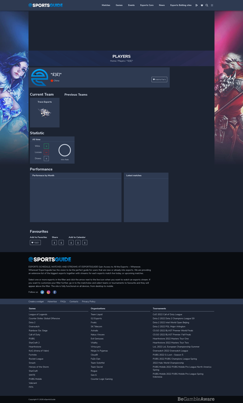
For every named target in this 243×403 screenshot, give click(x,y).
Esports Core (146, 5)
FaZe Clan (95, 358)
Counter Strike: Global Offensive (44, 318)
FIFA (31, 387)
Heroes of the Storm (39, 366)
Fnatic (94, 322)
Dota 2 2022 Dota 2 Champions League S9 (173, 318)
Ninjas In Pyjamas (99, 350)
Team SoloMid (97, 362)
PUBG (32, 338)
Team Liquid (96, 314)
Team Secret (97, 366)
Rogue (94, 370)
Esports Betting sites (181, 5)
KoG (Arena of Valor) (39, 350)
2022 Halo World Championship (168, 362)
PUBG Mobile (35, 379)
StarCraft (33, 370)
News (162, 5)
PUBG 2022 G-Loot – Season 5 (168, 354)
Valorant (33, 383)
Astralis (94, 330)
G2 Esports (96, 318)
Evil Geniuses (97, 338)
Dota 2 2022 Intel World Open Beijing (171, 322)
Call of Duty (34, 334)
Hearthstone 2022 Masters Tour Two (171, 342)
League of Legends (38, 314)
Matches (106, 5)
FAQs (63, 301)
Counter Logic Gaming (102, 379)
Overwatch (34, 326)
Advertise (52, 301)
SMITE (32, 375)
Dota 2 (32, 322)
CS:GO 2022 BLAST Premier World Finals (173, 330)
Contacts (74, 301)
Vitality (94, 342)
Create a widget (36, 301)
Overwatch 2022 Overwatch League (170, 350)
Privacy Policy (88, 301)
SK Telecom (96, 326)
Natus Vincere (97, 334)
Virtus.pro (96, 346)
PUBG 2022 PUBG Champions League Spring (175, 358)
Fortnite (33, 354)
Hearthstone (35, 346)
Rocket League (36, 358)
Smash (32, 362)
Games (119, 5)
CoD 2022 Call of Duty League (167, 314)
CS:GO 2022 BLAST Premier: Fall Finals (172, 334)
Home (113, 60)
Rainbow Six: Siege (38, 330)
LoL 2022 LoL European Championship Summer (176, 346)
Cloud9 (94, 354)
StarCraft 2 (34, 342)
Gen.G (94, 375)
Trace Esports (45, 101)
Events (131, 5)
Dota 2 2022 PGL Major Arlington (169, 326)
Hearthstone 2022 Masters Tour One (171, 338)
